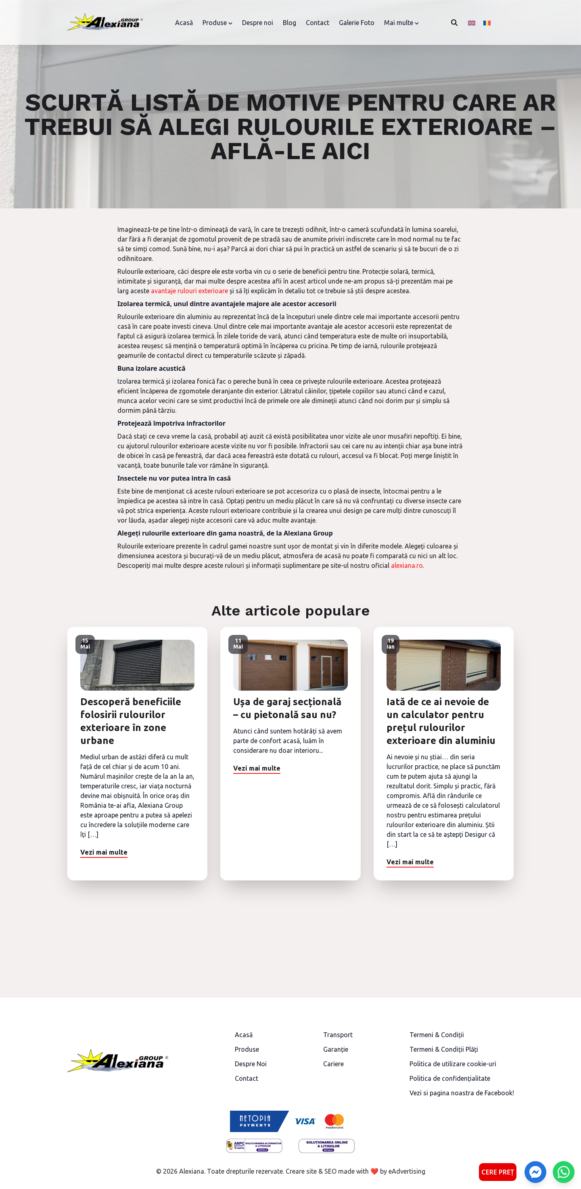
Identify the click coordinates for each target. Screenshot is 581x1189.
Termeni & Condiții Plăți (444, 1049)
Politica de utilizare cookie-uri (453, 1063)
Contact (317, 22)
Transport (338, 1034)
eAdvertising (407, 1171)
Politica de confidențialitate (450, 1078)
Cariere (333, 1063)
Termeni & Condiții (437, 1034)
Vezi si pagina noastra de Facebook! (462, 1093)
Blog (289, 22)
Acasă (184, 22)
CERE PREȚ (497, 1172)
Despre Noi (251, 1063)
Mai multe (398, 22)
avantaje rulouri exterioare (189, 290)
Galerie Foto (356, 22)
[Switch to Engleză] (471, 22)
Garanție (335, 1049)
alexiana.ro (407, 565)
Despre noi (257, 22)
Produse (215, 22)
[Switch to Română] (487, 22)
